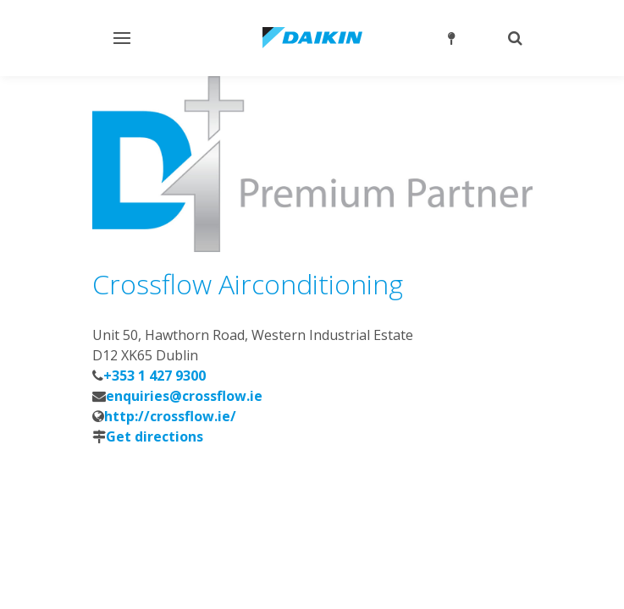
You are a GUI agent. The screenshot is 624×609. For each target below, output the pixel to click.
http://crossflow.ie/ (170, 416)
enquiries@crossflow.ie (184, 396)
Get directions (154, 436)
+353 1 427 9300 (154, 375)
